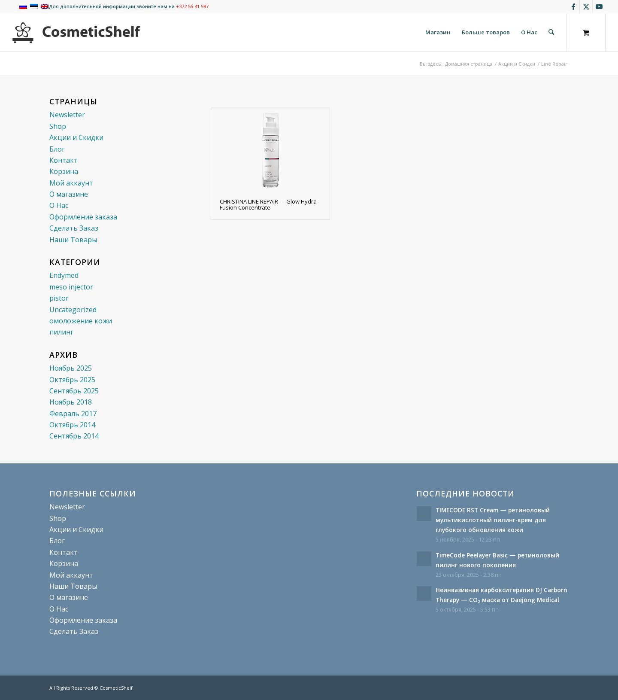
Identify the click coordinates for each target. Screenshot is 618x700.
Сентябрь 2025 (74, 391)
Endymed (64, 275)
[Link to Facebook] (573, 6)
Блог (57, 149)
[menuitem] (438, 32)
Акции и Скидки (76, 137)
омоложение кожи (80, 321)
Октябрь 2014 (72, 424)
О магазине (68, 194)
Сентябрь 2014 (74, 436)
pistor (59, 298)
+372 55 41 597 (192, 6)
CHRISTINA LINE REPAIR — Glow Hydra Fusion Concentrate (268, 204)
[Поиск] (551, 32)
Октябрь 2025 (72, 379)
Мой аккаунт (71, 183)
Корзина (63, 171)
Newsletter (67, 114)
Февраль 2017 (73, 413)
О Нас (58, 205)
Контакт (63, 160)
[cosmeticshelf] (76, 32)
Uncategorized (73, 309)
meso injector (71, 287)
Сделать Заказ (73, 228)
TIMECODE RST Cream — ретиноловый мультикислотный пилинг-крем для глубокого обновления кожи (493, 520)
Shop (57, 126)
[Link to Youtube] (599, 6)
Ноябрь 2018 (70, 402)
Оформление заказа (83, 217)
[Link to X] (586, 6)
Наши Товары (73, 239)
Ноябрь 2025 (70, 368)
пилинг (61, 332)
